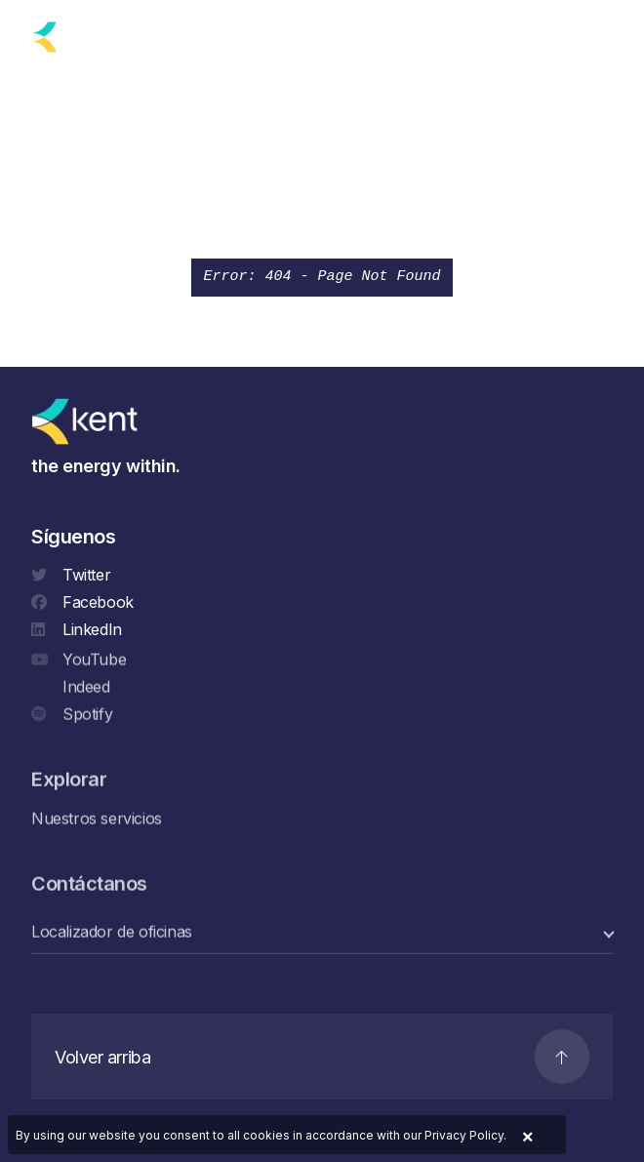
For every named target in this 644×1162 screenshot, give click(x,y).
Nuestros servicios (96, 818)
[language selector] (167, 37)
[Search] (557, 33)
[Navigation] (603, 34)
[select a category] (322, 933)
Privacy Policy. (465, 1135)
